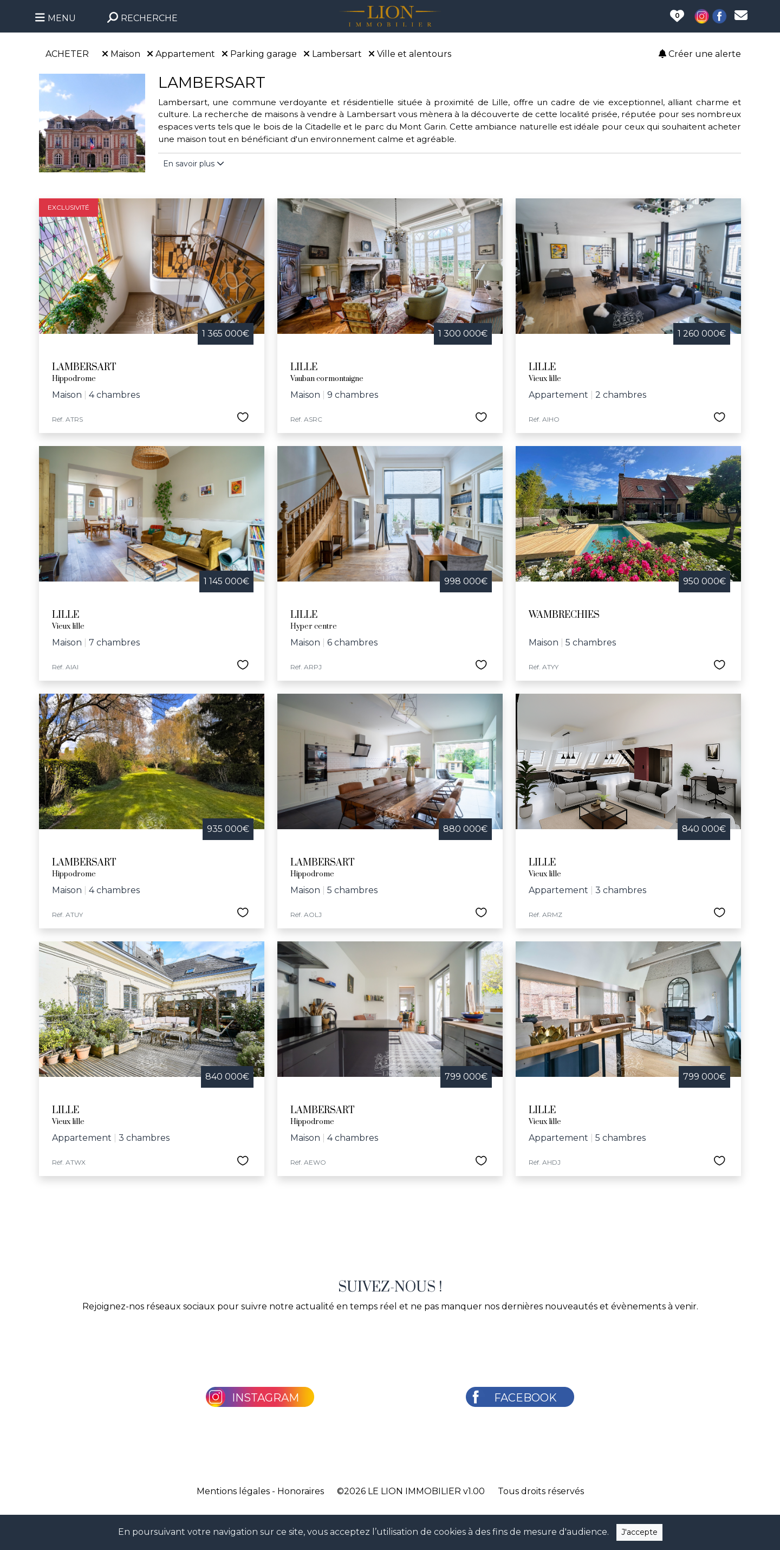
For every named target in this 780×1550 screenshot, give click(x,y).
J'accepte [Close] (639, 1532)
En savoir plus (193, 164)
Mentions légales (233, 1491)
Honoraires (300, 1491)
